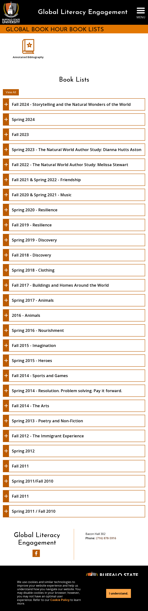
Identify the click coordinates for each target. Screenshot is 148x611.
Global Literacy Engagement (83, 12)
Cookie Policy (60, 600)
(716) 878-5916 (106, 538)
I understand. (118, 593)
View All (11, 92)
